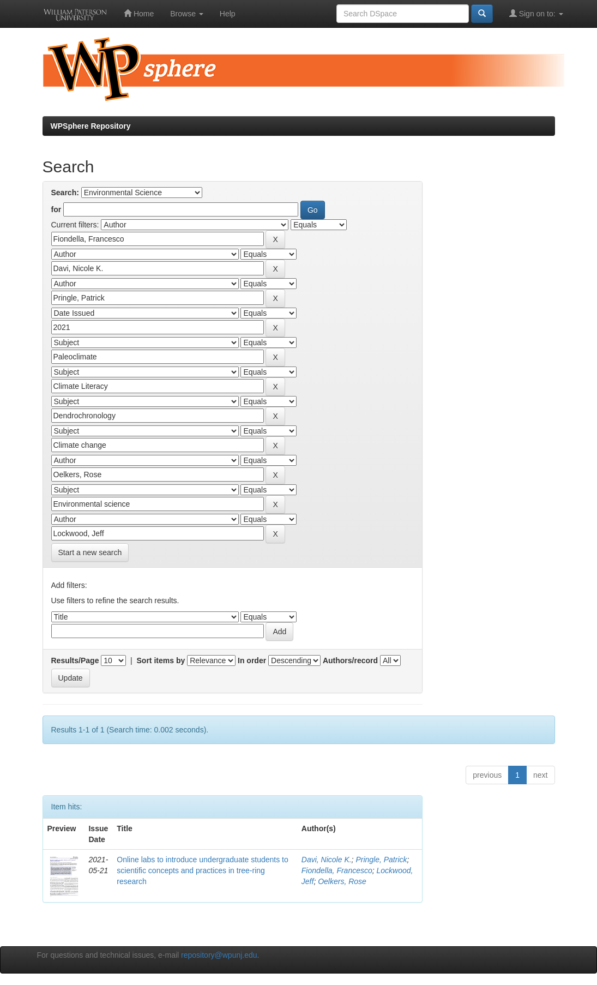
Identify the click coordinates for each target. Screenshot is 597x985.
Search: (65, 192)
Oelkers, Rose (342, 881)
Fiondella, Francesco (336, 870)
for (56, 209)
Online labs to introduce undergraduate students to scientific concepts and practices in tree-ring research (202, 870)
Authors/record (350, 660)
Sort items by (161, 660)
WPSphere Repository (91, 126)
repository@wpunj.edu (219, 955)
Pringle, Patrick (381, 859)
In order (252, 660)
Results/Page (75, 660)
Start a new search (90, 552)
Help (228, 13)
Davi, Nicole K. (326, 859)
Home (139, 13)
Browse (186, 13)
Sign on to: (536, 13)
